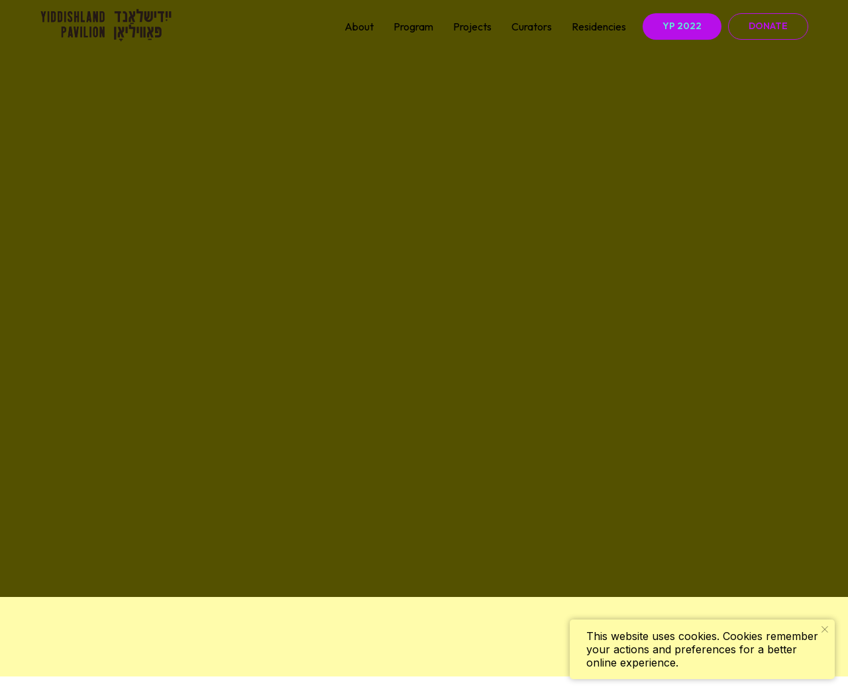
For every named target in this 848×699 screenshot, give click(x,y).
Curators (531, 26)
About (359, 26)
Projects (472, 26)
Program (413, 26)
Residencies (599, 26)
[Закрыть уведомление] (824, 629)
